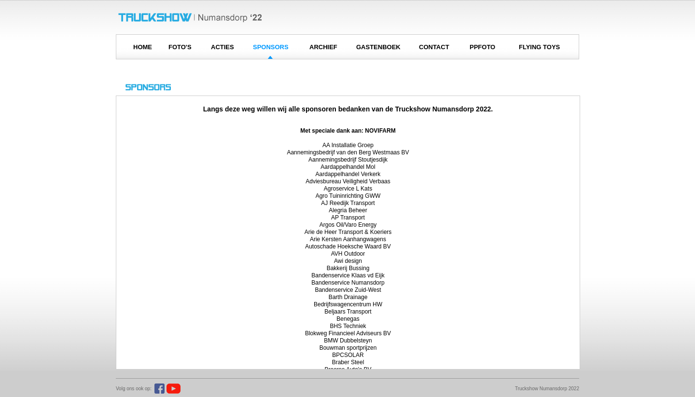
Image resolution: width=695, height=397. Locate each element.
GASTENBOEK (378, 47)
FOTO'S (180, 47)
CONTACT (434, 47)
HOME (142, 47)
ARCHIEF (323, 47)
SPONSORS (271, 47)
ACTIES (222, 47)
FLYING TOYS (539, 47)
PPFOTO (482, 47)
